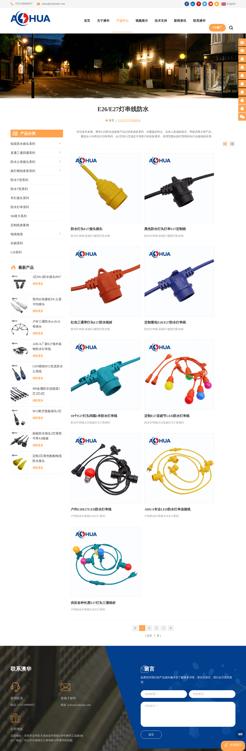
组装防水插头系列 (23, 143)
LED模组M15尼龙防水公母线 (47, 368)
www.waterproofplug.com (105, 744)
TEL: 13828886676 (216, 710)
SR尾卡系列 (19, 215)
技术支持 (159, 19)
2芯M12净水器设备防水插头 (105, 713)
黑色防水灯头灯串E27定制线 (145, 210)
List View (232, 144)
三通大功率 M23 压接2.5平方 (105, 672)
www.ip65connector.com (156, 744)
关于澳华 (101, 19)
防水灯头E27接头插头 (86, 210)
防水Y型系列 (19, 179)
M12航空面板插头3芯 (46, 411)
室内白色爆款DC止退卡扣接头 (46, 301)
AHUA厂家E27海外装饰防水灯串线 (47, 346)
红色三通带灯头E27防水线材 (200, 210)
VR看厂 (215, 19)
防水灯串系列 (20, 206)
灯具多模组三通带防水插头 (105, 679)
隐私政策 (70, 713)
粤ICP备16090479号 (155, 739)
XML (68, 706)
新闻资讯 (178, 19)
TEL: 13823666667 (146, 710)
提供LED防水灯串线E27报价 (105, 686)
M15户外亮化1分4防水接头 (105, 720)
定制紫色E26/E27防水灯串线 (90, 284)
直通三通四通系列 (23, 152)
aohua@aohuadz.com (53, 3)
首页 (85, 19)
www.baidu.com (131, 744)
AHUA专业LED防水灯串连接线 (147, 359)
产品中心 (120, 19)
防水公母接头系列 (23, 161)
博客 (68, 693)
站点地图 (70, 699)
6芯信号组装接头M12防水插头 (105, 693)
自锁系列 (17, 242)
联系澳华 (197, 19)
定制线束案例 (20, 224)
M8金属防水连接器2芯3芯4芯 (46, 391)
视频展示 (140, 19)
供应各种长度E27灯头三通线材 (202, 359)
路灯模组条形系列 (23, 170)
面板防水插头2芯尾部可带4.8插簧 (47, 436)
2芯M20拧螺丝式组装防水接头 (105, 706)
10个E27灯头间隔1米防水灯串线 (148, 284)
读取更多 (37, 283)
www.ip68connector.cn (184, 744)
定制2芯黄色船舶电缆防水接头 (47, 458)
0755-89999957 (23, 3)
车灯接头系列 (20, 197)
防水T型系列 (19, 188)
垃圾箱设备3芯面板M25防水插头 (105, 699)
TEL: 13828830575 (181, 710)
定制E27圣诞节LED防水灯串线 (202, 284)
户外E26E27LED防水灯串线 (90, 359)
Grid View (225, 144)
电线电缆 (17, 233)
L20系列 (16, 251)
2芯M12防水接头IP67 (46, 276)
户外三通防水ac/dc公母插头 (46, 324)
